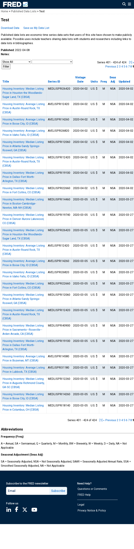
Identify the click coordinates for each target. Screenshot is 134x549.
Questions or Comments (92, 489)
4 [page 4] (122, 66)
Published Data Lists (23, 11)
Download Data (10, 28)
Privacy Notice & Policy (91, 510)
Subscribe (58, 491)
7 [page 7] (129, 66)
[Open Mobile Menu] (129, 4)
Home (4, 11)
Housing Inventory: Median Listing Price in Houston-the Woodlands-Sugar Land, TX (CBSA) (23, 93)
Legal (80, 504)
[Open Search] (124, 4)
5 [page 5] (124, 66)
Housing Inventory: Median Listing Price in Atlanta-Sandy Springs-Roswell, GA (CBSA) (23, 146)
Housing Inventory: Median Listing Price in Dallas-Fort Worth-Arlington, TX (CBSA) (23, 177)
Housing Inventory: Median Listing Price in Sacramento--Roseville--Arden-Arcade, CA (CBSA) (23, 329)
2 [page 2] (117, 66)
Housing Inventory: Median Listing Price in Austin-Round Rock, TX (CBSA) (23, 161)
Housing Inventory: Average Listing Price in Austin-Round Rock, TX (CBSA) (23, 108)
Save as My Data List (36, 28)
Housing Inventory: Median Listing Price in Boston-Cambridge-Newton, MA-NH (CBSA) (23, 203)
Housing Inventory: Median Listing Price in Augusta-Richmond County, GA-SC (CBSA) (23, 383)
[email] (28, 491)
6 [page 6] (126, 66)
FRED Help (84, 494)
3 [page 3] (120, 66)
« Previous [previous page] (109, 420)
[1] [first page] (130, 62)
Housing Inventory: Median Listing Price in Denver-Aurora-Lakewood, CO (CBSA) (23, 219)
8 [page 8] (131, 66)
